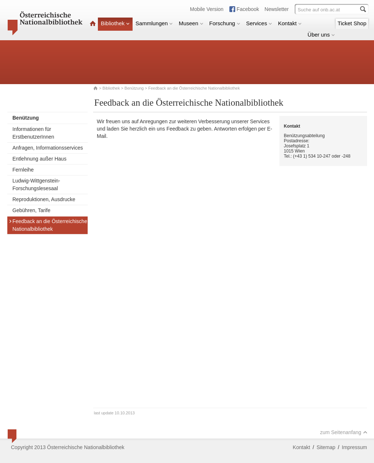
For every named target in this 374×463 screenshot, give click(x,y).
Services (259, 23)
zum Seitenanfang (343, 432)
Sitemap (326, 447)
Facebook (248, 9)
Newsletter (276, 9)
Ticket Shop (351, 23)
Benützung (134, 88)
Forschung (224, 23)
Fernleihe (23, 170)
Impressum (354, 447)
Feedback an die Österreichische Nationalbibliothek (48, 225)
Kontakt (290, 23)
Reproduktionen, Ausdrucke (43, 199)
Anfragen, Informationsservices (47, 148)
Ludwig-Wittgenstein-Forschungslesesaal (36, 184)
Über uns (321, 34)
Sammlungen (154, 23)
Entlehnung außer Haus (39, 159)
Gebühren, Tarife (31, 210)
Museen (191, 23)
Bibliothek (115, 23)
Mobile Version (207, 9)
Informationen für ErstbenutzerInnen (33, 133)
